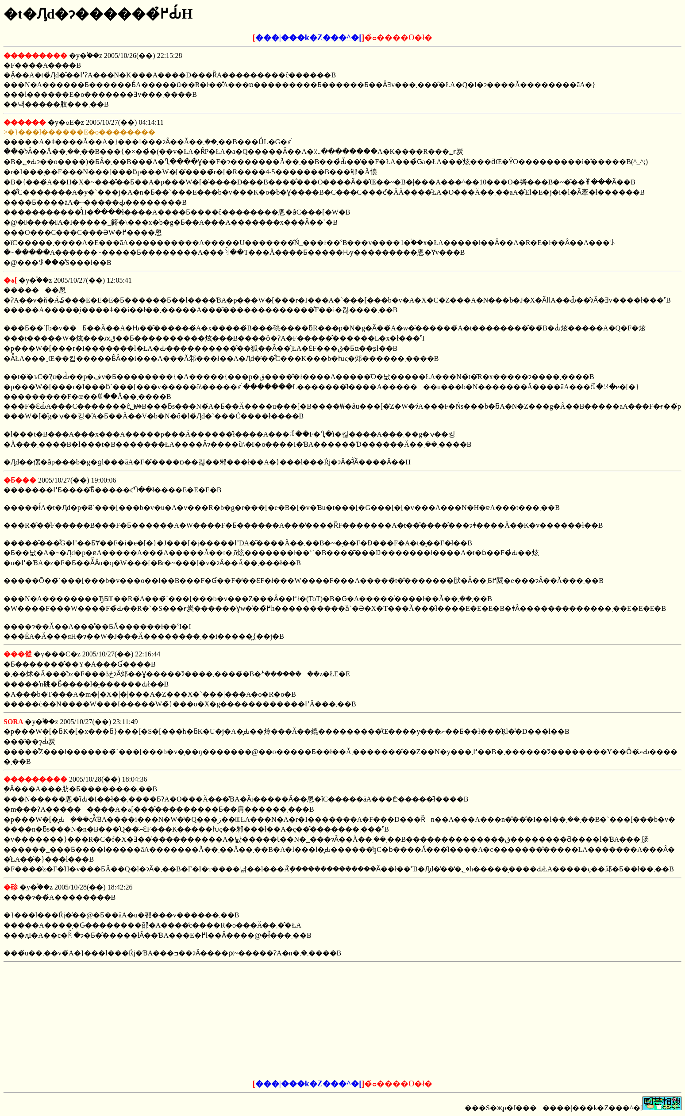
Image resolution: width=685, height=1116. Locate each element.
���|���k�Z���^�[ (308, 37)
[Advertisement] (275, 1021)
